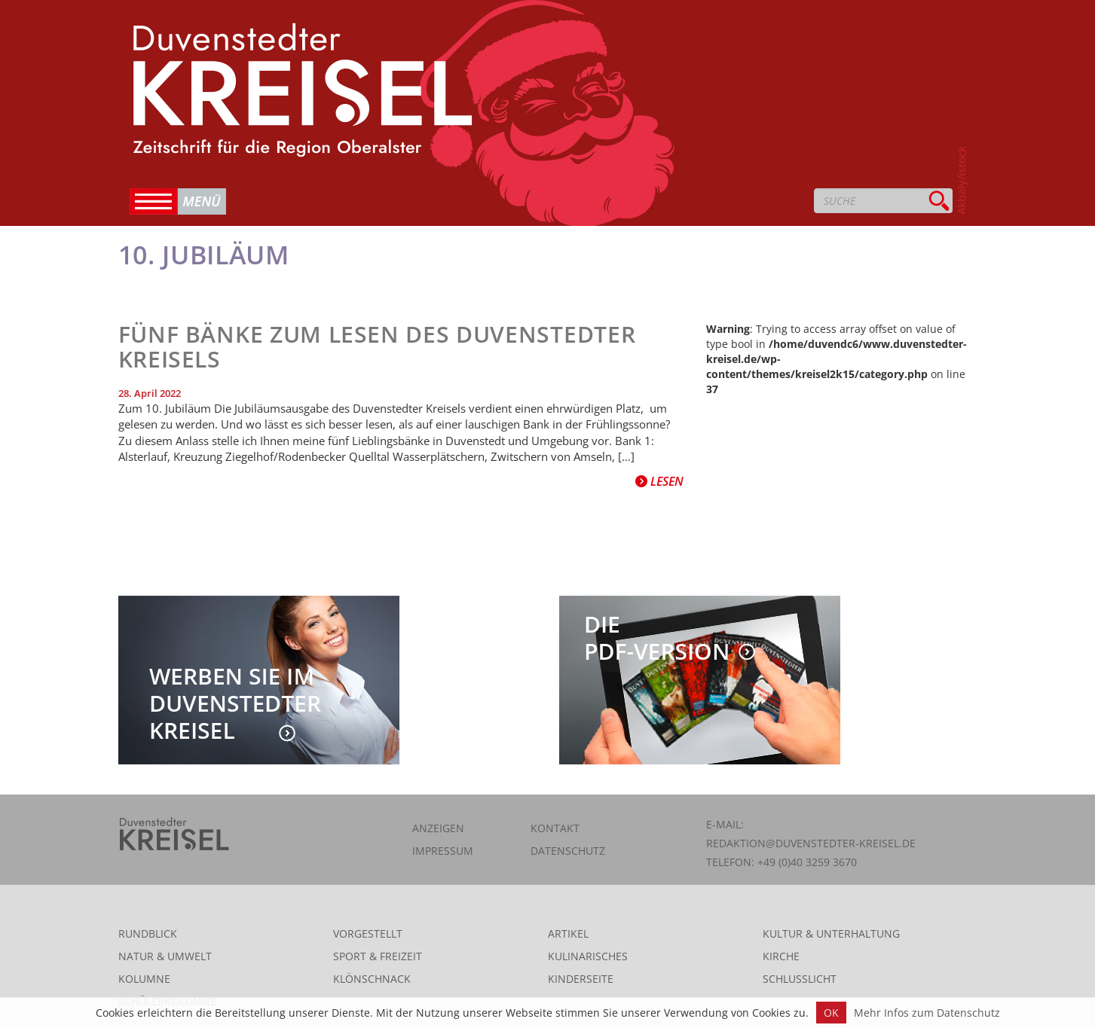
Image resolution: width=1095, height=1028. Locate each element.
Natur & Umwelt (165, 956)
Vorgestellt (367, 933)
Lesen (659, 481)
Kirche (781, 956)
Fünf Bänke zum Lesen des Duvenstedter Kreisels (377, 346)
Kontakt (555, 828)
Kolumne (144, 979)
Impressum (442, 850)
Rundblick (147, 933)
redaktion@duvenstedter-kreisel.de (811, 843)
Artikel (568, 933)
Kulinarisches (588, 956)
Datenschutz (568, 850)
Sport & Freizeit (377, 956)
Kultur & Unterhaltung (831, 933)
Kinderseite (580, 979)
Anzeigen (438, 828)
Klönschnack (372, 979)
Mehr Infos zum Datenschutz (927, 1012)
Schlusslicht (800, 979)
